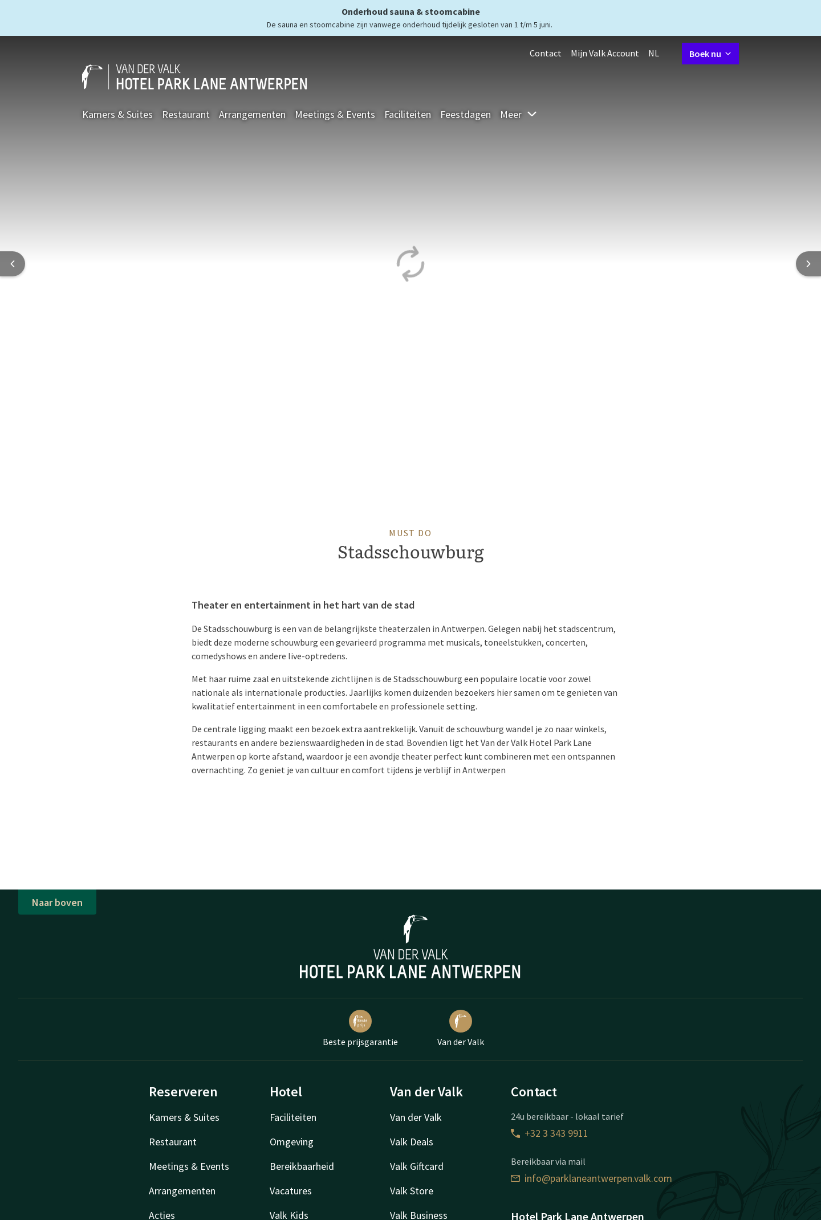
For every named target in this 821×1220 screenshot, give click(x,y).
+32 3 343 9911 (549, 1133)
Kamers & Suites (117, 114)
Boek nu (710, 53)
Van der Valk (460, 1028)
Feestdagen (465, 114)
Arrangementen (252, 114)
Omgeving (292, 1141)
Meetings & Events (335, 114)
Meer (519, 114)
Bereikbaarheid (302, 1166)
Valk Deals (411, 1141)
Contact (546, 53)
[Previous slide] (12, 263)
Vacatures (291, 1190)
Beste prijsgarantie (360, 1028)
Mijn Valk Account (605, 53)
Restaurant (186, 114)
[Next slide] (808, 263)
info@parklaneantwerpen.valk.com (591, 1178)
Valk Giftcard (417, 1166)
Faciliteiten (407, 114)
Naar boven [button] (57, 902)
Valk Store (411, 1190)
